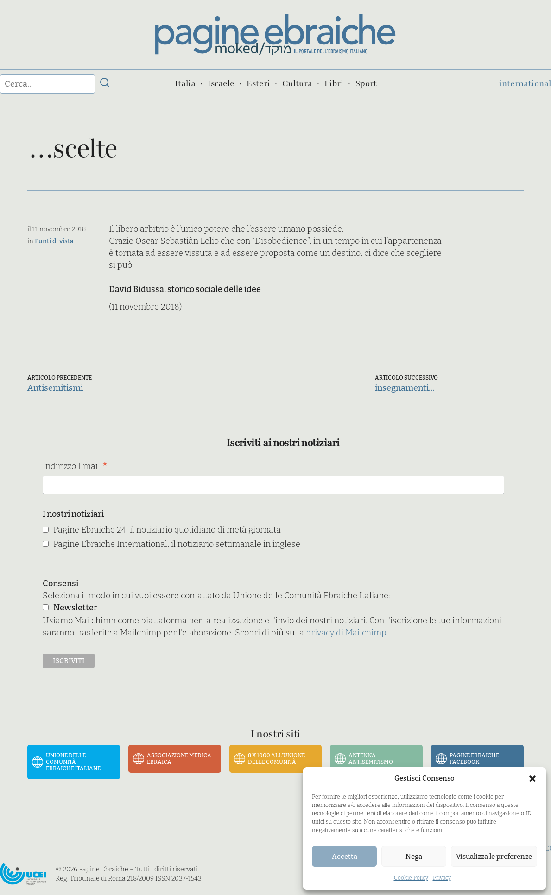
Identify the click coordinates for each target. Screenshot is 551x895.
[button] (532, 778)
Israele (221, 83)
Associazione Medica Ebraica (179, 758)
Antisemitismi (55, 388)
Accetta (344, 856)
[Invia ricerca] (104, 84)
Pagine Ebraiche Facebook (474, 758)
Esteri (258, 83)
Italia (185, 83)
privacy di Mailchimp (346, 633)
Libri (333, 83)
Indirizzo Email (75, 467)
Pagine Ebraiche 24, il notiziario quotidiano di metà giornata (167, 530)
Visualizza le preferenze (494, 856)
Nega (413, 856)
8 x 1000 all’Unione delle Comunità (276, 758)
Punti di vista (54, 241)
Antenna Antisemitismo (370, 758)
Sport (366, 83)
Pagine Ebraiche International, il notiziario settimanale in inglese (176, 544)
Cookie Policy (411, 878)
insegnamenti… (405, 388)
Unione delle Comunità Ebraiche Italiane (73, 762)
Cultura (297, 83)
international (525, 83)
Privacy (442, 878)
